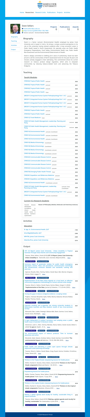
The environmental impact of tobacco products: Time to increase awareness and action (48, 334)
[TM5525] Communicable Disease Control (37, 157)
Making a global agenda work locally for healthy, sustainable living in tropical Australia (48, 395)
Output (13, 49)
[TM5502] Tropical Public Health (34, 81)
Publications (51, 12)
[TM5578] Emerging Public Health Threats (37, 171)
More (69, 258)
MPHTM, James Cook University (34, 236)
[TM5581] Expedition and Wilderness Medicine (39, 175)
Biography (14, 37)
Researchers (29, 12)
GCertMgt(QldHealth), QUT (32, 233)
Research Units (40, 12)
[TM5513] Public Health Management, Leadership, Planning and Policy (44, 122)
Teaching (14, 41)
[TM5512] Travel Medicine (32, 117)
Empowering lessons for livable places (37, 371)
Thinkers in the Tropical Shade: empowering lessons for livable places (47, 360)
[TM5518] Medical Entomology (34, 142)
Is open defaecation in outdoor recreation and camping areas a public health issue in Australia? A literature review (48, 321)
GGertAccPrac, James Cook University (36, 240)
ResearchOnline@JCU (43, 261)
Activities (67, 12)
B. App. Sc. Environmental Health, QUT (36, 229)
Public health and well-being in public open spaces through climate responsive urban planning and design (48, 347)
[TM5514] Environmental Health (34, 131)
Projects (60, 12)
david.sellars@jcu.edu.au (32, 29)
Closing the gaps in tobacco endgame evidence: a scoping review (46, 294)
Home (22, 12)
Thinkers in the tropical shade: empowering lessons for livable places (47, 383)
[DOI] (63, 258)
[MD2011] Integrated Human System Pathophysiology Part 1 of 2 (45, 95)
